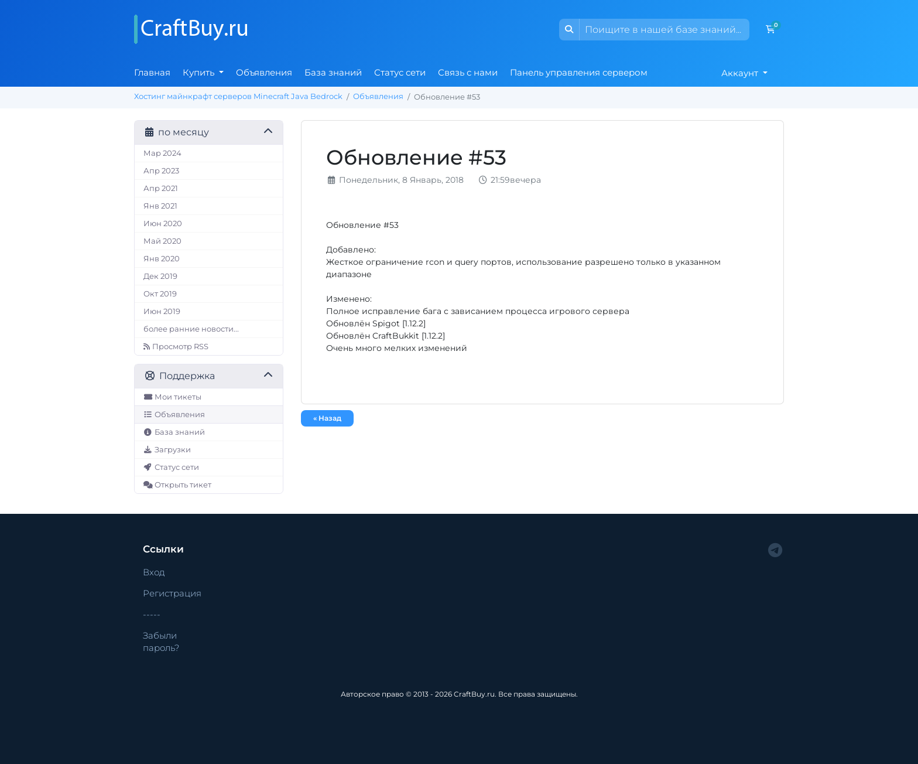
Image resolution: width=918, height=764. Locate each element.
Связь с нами (468, 72)
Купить (200, 72)
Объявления (264, 72)
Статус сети (400, 72)
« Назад (327, 418)
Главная (152, 72)
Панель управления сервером (579, 72)
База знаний (333, 72)
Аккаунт (741, 73)
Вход (154, 572)
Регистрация (172, 593)
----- (151, 614)
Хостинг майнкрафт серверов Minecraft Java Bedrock (238, 96)
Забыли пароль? (161, 641)
